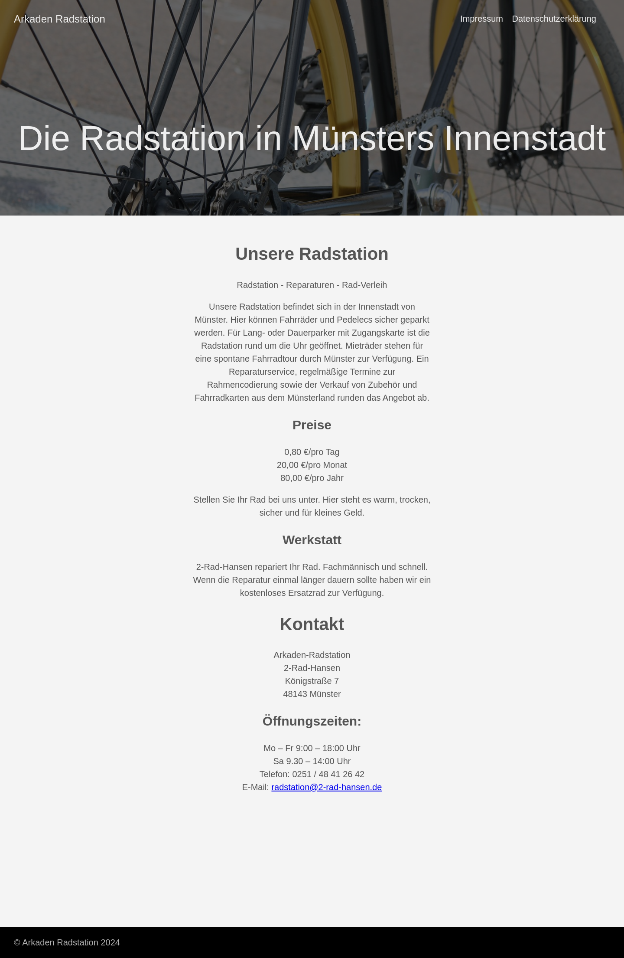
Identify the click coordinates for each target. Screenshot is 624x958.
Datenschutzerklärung (554, 18)
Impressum (481, 18)
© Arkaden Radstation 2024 (67, 942)
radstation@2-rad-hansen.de (326, 787)
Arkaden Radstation (59, 19)
